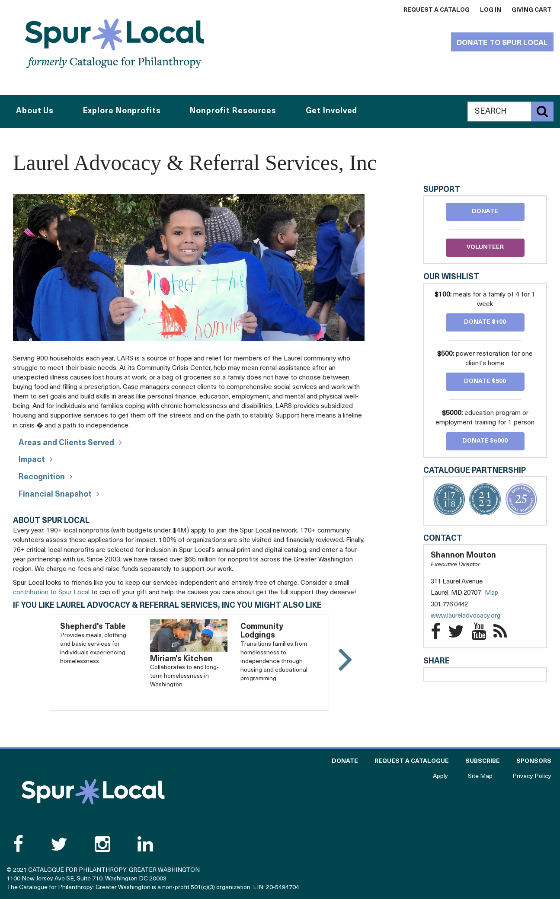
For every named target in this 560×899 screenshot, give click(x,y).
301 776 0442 (449, 605)
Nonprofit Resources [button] (233, 111)
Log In (490, 10)
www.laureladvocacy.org (474, 616)
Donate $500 (485, 381)
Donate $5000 (485, 441)
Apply (440, 776)
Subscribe (482, 761)
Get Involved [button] (332, 111)
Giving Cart (531, 10)
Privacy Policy (531, 776)
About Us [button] (35, 111)
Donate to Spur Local (502, 43)
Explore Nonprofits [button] (122, 111)
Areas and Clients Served (66, 443)
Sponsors (533, 761)
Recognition (42, 477)
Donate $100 (485, 322)
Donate (485, 211)
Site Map (480, 776)
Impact (32, 460)
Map (491, 593)
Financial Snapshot (55, 495)
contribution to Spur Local (51, 592)
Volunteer (485, 247)
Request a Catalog (436, 10)
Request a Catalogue (411, 761)
